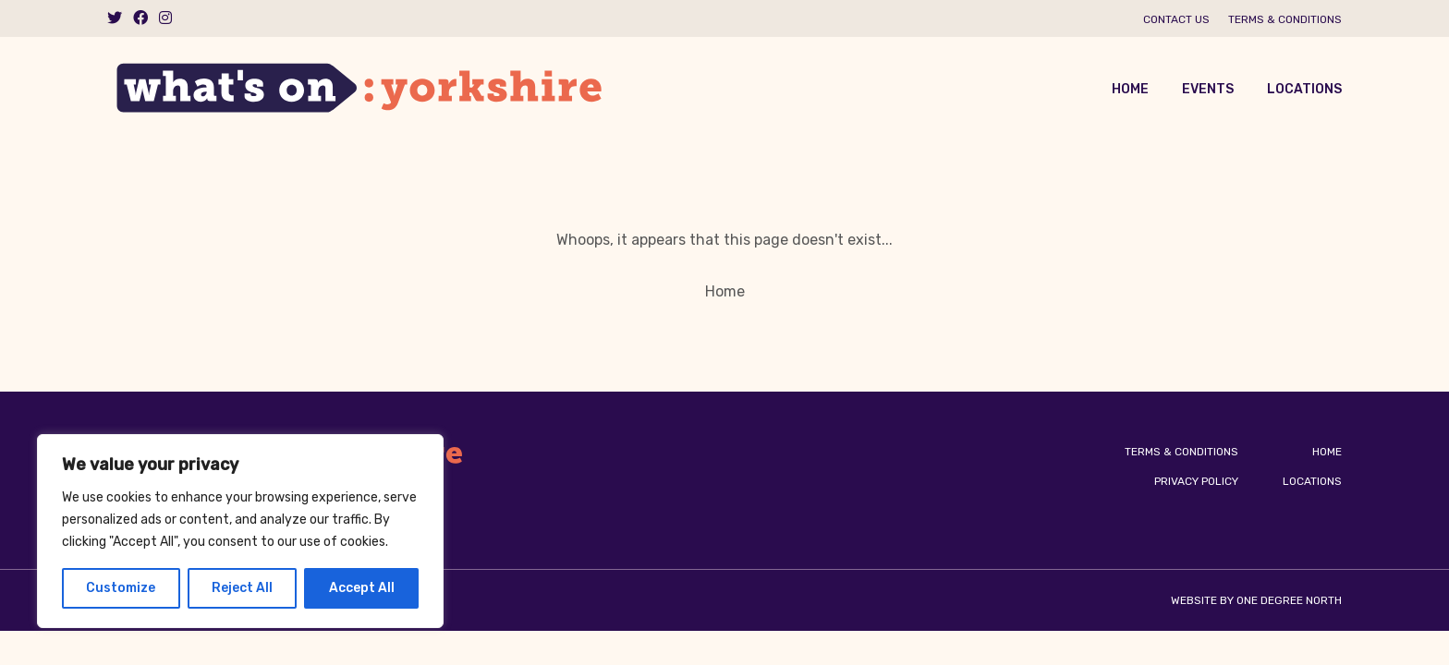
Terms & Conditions (1285, 19)
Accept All (362, 588)
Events (1208, 89)
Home (1130, 89)
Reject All (242, 588)
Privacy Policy (1196, 481)
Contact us (1176, 19)
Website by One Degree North (1256, 600)
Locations (1304, 89)
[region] (240, 531)
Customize (120, 588)
